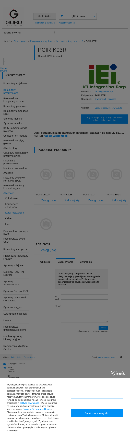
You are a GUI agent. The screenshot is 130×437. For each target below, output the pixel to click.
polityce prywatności (29, 403)
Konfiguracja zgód (97, 402)
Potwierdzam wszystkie (97, 413)
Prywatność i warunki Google (37, 409)
